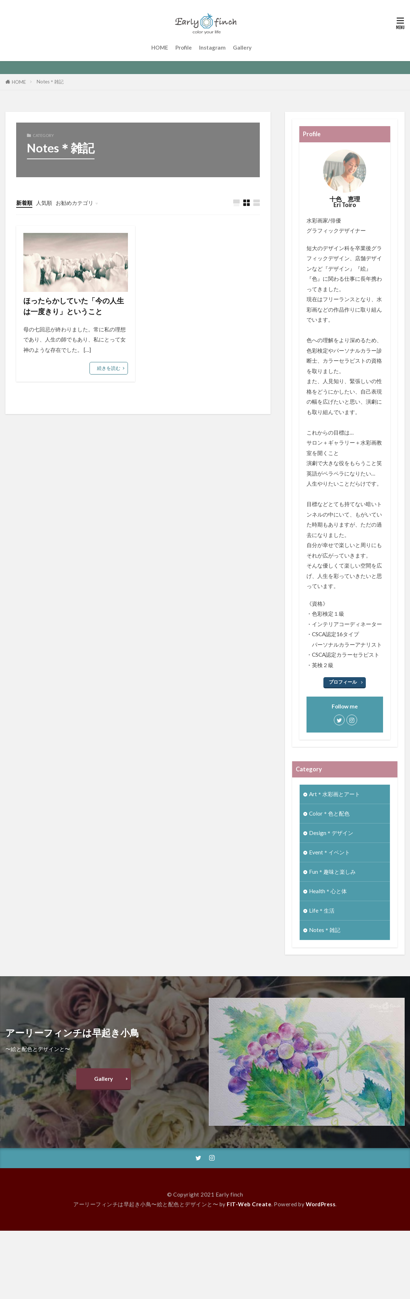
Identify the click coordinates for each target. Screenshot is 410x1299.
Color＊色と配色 (329, 813)
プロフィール (343, 682)
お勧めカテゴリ (74, 202)
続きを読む (108, 368)
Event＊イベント (329, 852)
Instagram (212, 47)
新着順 (24, 202)
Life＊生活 (322, 910)
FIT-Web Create (249, 1204)
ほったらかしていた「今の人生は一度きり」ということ (73, 306)
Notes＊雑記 (50, 81)
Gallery (242, 47)
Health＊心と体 (328, 891)
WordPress (321, 1204)
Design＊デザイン (331, 833)
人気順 (44, 202)
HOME (159, 47)
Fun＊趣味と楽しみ (332, 871)
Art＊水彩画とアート (334, 794)
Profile (183, 47)
